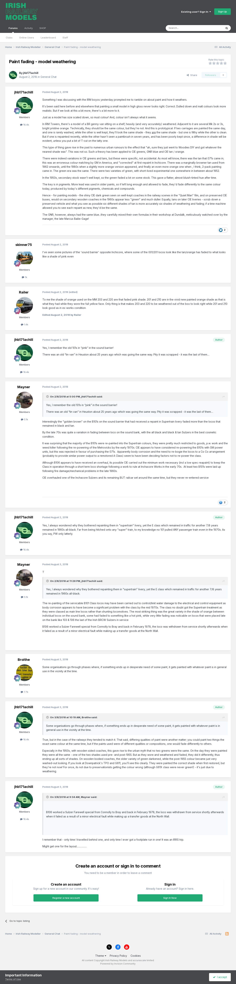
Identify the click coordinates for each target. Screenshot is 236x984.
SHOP (42, 28)
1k (24, 277)
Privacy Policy (118, 955)
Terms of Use (13, 979)
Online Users (26, 37)
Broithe (24, 660)
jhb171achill (30, 72)
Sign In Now (170, 897)
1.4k (24, 324)
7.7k (24, 691)
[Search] (185, 28)
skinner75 (23, 245)
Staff (65, 37)
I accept (220, 977)
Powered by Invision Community (118, 963)
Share (192, 75)
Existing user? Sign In (196, 11)
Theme (100, 955)
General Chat (49, 76)
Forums (13, 30)
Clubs (9, 37)
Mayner (23, 387)
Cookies (136, 955)
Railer (24, 292)
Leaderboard (48, 37)
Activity (28, 28)
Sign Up (222, 11)
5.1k (24, 419)
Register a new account (66, 897)
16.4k (24, 124)
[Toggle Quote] (47, 396)
